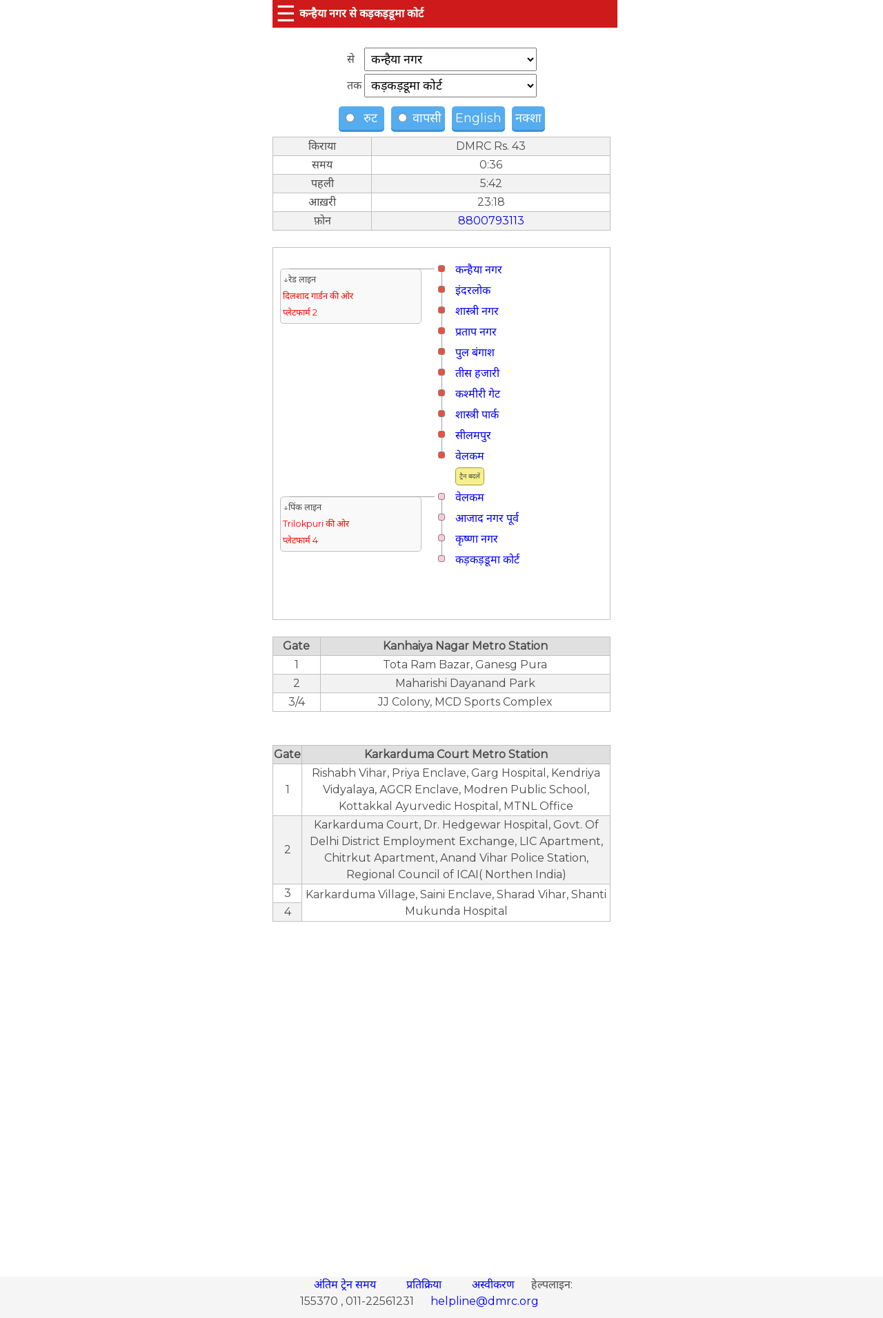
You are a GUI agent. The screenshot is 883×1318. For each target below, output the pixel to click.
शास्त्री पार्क (477, 414)
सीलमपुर (473, 435)
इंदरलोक (472, 290)
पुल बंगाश (475, 352)
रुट (363, 118)
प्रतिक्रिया (425, 1284)
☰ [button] (286, 13)
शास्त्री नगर (477, 311)
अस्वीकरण (494, 1284)
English (478, 118)
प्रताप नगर (476, 331)
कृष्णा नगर (476, 538)
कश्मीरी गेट (477, 393)
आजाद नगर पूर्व (487, 518)
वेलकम (469, 456)
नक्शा (528, 118)
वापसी (420, 118)
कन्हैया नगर (478, 269)
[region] (441, 1091)
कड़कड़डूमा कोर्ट (487, 559)
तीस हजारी (477, 373)
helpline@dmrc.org (484, 1301)
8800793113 (491, 220)
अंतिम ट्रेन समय (346, 1284)
